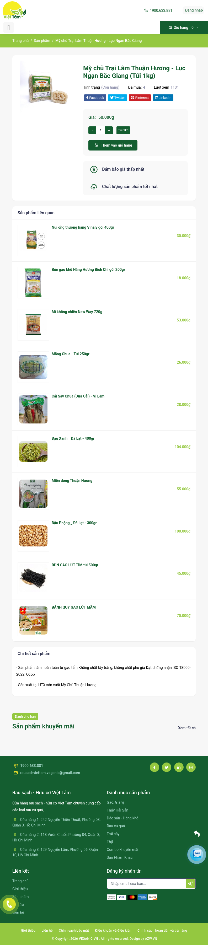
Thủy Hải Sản (117, 810)
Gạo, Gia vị (115, 802)
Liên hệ (18, 912)
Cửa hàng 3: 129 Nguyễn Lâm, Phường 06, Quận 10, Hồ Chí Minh (55, 852)
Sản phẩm (42, 41)
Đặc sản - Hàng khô (122, 818)
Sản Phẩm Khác (119, 857)
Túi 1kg (123, 130)
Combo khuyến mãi (122, 849)
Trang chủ (20, 41)
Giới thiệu (20, 889)
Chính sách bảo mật (74, 930)
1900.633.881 (157, 10)
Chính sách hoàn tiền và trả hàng (162, 930)
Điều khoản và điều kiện (113, 930)
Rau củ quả (116, 826)
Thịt (110, 842)
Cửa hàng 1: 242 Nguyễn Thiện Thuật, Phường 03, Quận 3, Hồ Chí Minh (56, 822)
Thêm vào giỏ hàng (113, 145)
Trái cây (113, 834)
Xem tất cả (187, 728)
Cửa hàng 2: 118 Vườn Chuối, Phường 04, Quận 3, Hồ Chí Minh (56, 837)
